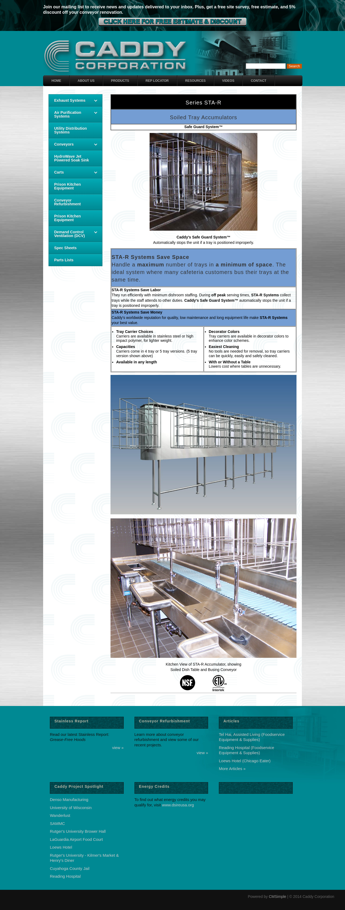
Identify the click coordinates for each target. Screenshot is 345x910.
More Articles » (232, 768)
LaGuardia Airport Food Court (76, 839)
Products (120, 81)
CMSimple (277, 896)
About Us (86, 81)
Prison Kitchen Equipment (67, 186)
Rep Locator (157, 81)
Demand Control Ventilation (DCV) (69, 234)
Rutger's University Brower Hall (78, 831)
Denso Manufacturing (69, 799)
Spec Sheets (65, 248)
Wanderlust (60, 815)
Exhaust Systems (69, 100)
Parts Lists (64, 260)
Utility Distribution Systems (70, 130)
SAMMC (57, 823)
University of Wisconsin (71, 807)
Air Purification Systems (67, 114)
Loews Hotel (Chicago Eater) (245, 760)
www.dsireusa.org (178, 805)
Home (56, 81)
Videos (228, 81)
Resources (195, 81)
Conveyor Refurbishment (67, 202)
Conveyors (64, 144)
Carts (59, 172)
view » (118, 747)
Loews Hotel (61, 847)
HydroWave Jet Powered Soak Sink (71, 158)
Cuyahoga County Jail (69, 868)
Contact (258, 81)
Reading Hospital (65, 876)
